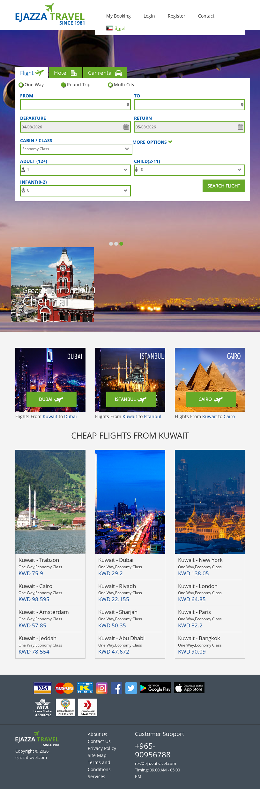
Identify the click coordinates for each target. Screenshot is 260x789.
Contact (206, 16)
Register (176, 16)
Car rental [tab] (105, 73)
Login (149, 16)
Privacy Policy (102, 748)
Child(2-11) (148, 161)
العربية (116, 28)
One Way (31, 84)
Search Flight (223, 186)
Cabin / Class (36, 140)
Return (143, 118)
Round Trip (76, 84)
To (137, 96)
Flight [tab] (32, 73)
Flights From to (46, 416)
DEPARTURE (33, 118)
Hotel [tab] (66, 73)
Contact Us (99, 741)
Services (96, 776)
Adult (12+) (35, 161)
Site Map (97, 755)
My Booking (118, 16)
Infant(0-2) (34, 182)
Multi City (121, 84)
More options (152, 142)
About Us (97, 734)
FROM (26, 96)
